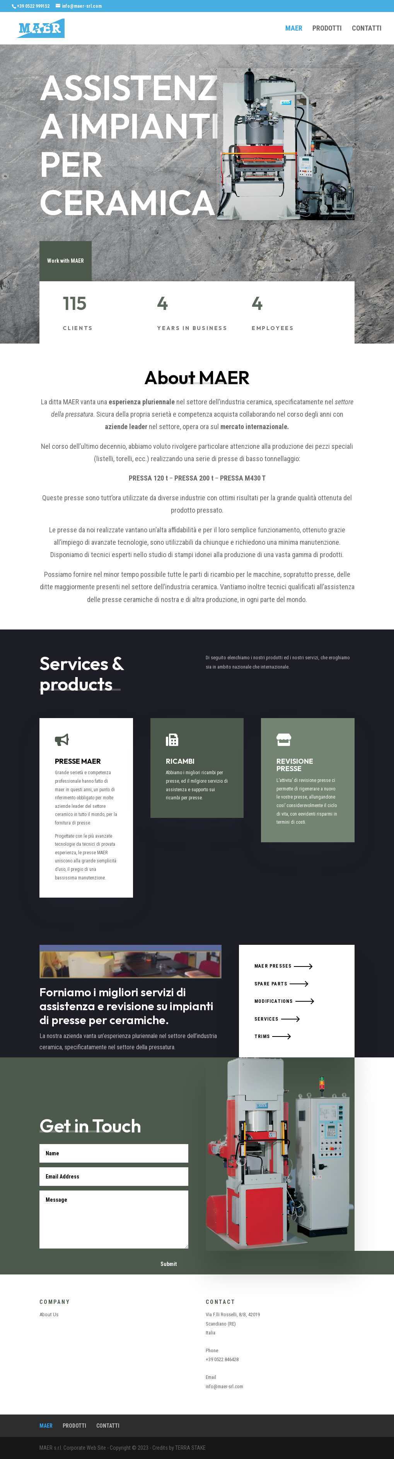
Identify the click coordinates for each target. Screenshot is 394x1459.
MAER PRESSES (273, 966)
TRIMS (262, 1036)
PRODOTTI (327, 29)
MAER (293, 29)
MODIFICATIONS (273, 1001)
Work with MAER (65, 261)
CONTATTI (367, 29)
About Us (48, 1314)
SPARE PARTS (270, 984)
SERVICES (266, 1019)
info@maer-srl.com (224, 1386)
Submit (168, 1264)
